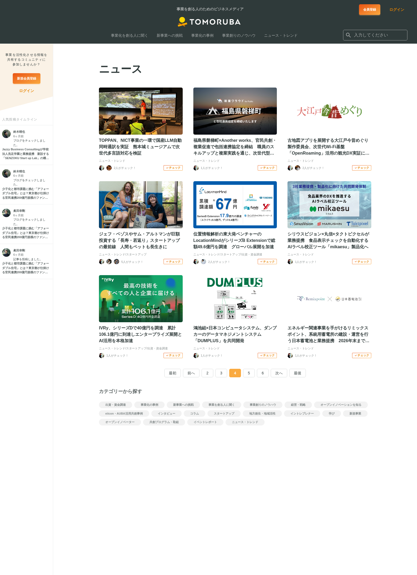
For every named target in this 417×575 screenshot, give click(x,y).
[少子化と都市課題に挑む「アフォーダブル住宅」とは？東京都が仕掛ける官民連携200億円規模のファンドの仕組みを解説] (26, 193)
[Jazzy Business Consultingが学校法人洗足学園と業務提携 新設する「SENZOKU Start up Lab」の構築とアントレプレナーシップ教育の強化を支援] (26, 153)
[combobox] (375, 35)
